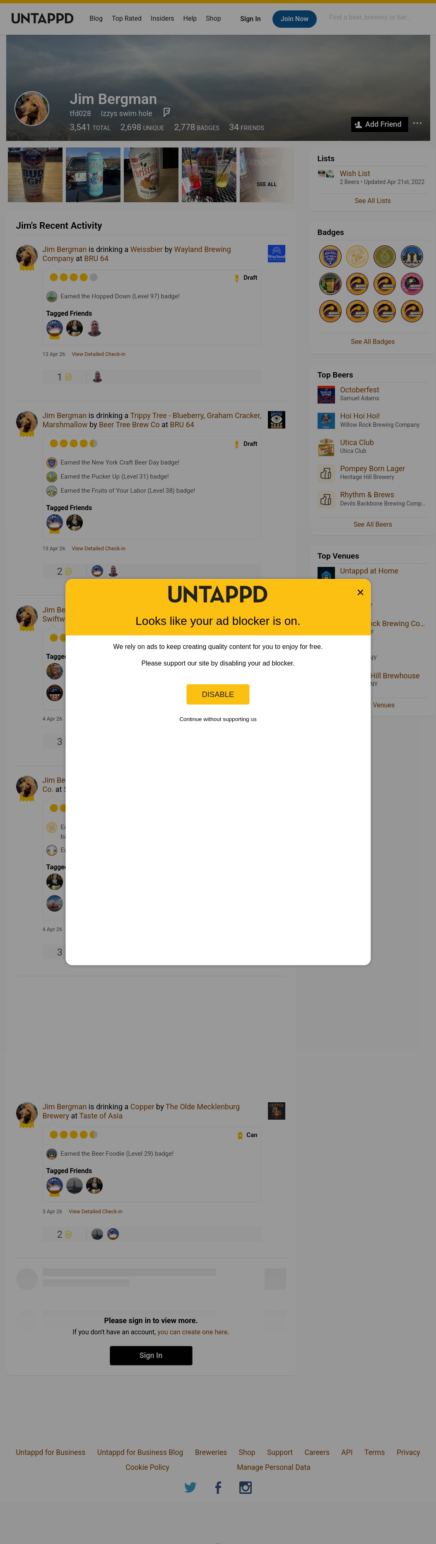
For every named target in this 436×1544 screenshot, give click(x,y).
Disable (218, 694)
